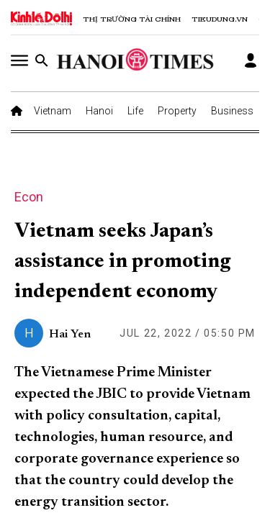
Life (135, 111)
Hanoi (99, 111)
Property (177, 111)
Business (232, 111)
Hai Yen (70, 334)
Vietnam (52, 111)
